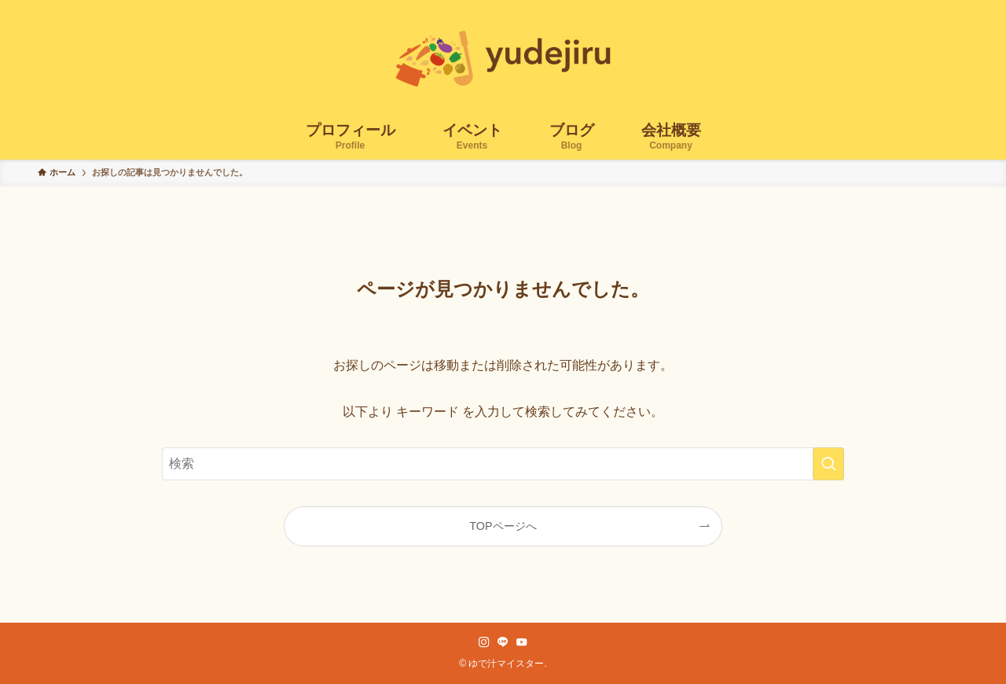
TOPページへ (502, 526)
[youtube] (522, 642)
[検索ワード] (503, 463)
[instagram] (484, 642)
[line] (503, 642)
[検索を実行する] (828, 463)
